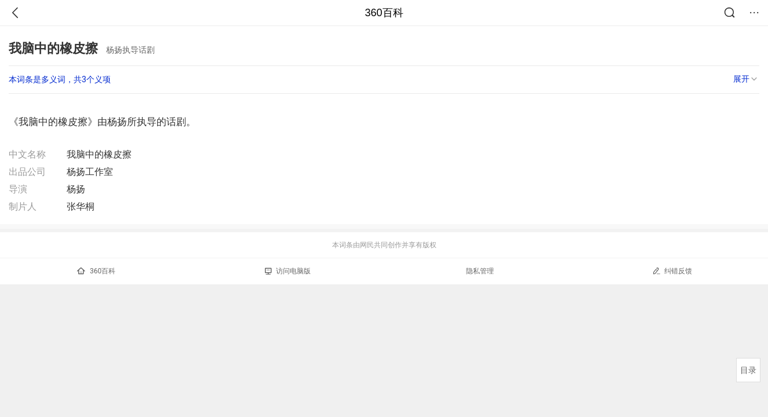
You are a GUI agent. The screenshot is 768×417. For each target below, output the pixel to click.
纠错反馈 (672, 270)
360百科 (384, 13)
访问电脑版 (288, 271)
